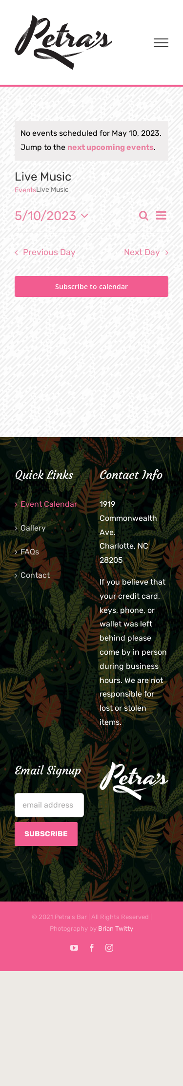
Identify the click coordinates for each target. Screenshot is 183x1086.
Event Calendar (48, 504)
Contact (35, 575)
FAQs (29, 551)
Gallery (33, 528)
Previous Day (49, 252)
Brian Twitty (115, 928)
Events (25, 190)
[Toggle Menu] (161, 42)
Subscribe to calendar (91, 286)
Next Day (142, 252)
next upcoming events (110, 147)
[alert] (91, 141)
